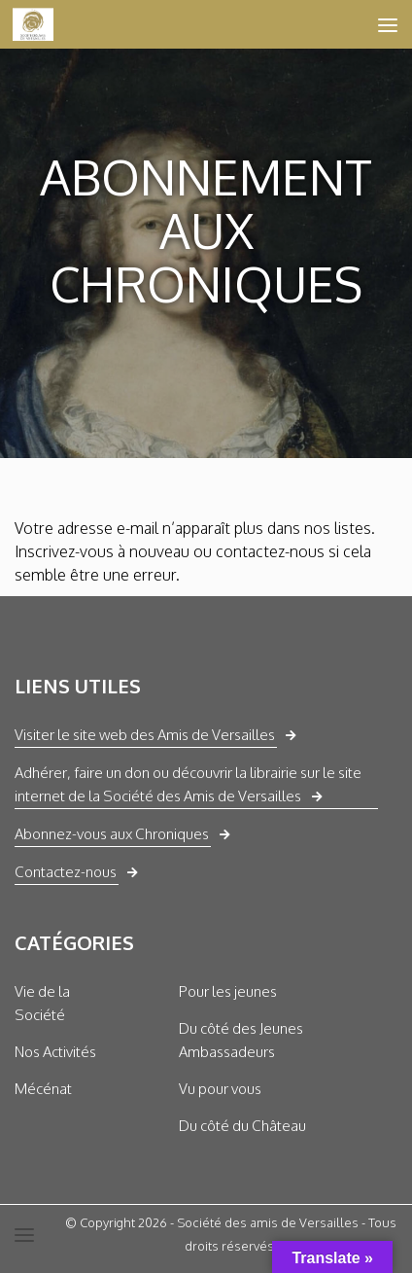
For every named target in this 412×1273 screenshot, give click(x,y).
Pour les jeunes (228, 991)
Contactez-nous (66, 872)
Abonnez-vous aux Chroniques (112, 834)
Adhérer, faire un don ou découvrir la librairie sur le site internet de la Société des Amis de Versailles (188, 784)
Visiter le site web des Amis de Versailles (145, 734)
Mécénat (43, 1088)
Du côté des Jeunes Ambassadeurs (241, 1040)
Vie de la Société (42, 1003)
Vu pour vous (220, 1088)
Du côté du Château (242, 1125)
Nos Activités (55, 1052)
